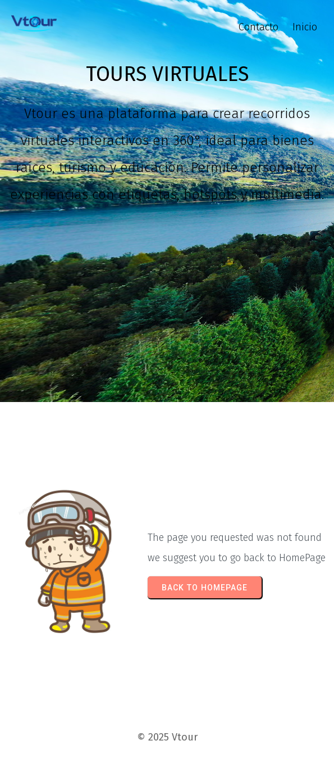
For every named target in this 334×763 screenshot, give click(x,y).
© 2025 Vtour (167, 737)
